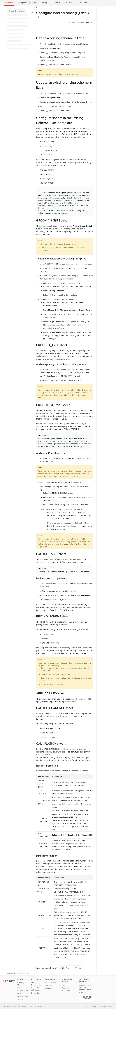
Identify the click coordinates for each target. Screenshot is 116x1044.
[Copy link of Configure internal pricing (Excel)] (38, 17)
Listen (89, 22)
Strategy (45, 3)
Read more (68, 57)
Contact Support (87, 998)
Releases (35, 3)
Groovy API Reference (35, 989)
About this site (50, 982)
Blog (63, 985)
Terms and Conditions (11, 1006)
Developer (69, 3)
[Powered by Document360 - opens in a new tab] (18, 973)
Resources (83, 3)
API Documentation (37, 983)
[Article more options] (91, 30)
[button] (16, 11)
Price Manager (22, 996)
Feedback (48, 988)
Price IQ (20, 993)
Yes (65, 968)
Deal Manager (22, 991)
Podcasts (65, 988)
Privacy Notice (26, 1006)
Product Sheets (68, 991)
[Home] (37, 7)
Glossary (48, 985)
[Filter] (29, 10)
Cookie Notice (37, 1006)
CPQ (19, 988)
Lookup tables (60, 213)
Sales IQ (20, 999)
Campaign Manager (21, 983)
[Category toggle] (32, 12)
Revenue (56, 3)
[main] (65, 490)
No (78, 968)
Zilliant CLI (35, 993)
